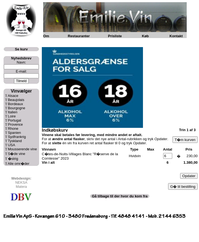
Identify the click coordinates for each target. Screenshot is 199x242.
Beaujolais (16, 100)
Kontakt (176, 36)
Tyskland (15, 141)
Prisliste (115, 36)
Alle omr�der (18, 164)
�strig (13, 159)
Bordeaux (15, 104)
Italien (12, 112)
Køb (145, 36)
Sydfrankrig (17, 137)
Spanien (14, 133)
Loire (12, 116)
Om (46, 36)
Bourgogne (16, 108)
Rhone (13, 128)
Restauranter (79, 36)
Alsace (13, 96)
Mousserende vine (22, 149)
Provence (15, 124)
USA (11, 145)
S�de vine (16, 154)
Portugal (14, 120)
